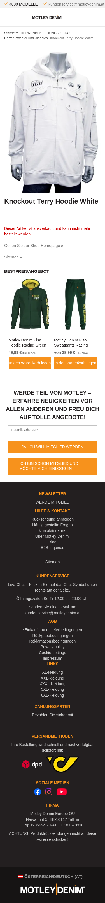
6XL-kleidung (52, 695)
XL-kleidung (52, 672)
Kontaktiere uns (52, 530)
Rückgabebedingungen (52, 635)
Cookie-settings (52, 652)
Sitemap (52, 562)
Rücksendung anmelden (52, 519)
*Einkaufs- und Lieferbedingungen (52, 629)
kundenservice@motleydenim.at (76, 4)
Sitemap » (13, 257)
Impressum (52, 658)
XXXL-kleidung (52, 684)
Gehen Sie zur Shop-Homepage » (33, 245)
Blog (52, 542)
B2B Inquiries (52, 547)
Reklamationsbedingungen (52, 641)
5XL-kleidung (52, 689)
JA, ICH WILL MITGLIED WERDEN (52, 447)
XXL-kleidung (52, 678)
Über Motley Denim (52, 536)
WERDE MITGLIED (52, 502)
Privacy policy (53, 647)
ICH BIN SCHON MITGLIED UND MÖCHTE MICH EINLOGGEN (48, 466)
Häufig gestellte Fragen (52, 525)
